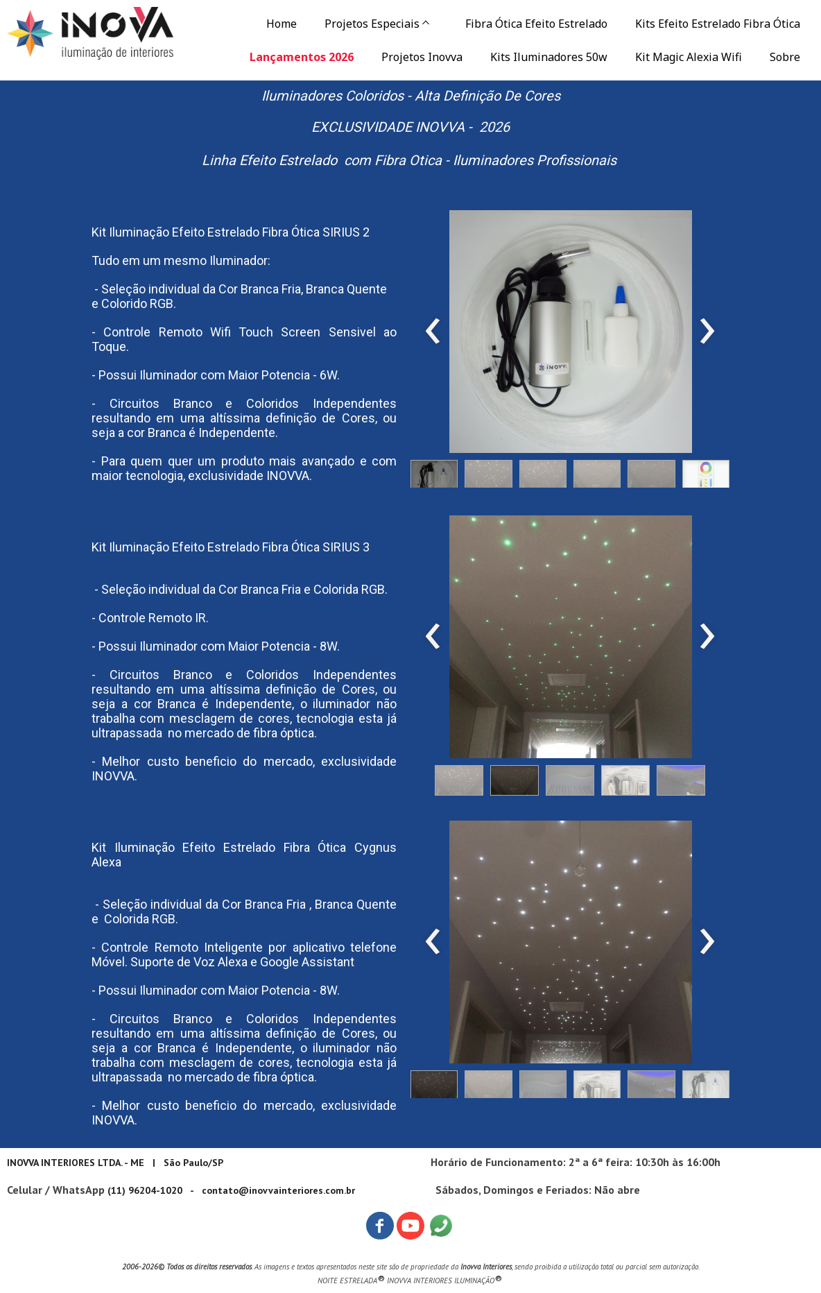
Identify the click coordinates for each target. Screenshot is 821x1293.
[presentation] (433, 331)
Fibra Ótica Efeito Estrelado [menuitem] (536, 23)
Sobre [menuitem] (785, 57)
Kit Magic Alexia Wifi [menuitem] (688, 57)
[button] (434, 477)
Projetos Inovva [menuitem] (422, 57)
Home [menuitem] (281, 23)
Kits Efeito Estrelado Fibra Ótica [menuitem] (717, 23)
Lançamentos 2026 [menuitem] (302, 57)
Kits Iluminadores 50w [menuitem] (548, 57)
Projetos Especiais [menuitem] (372, 23)
